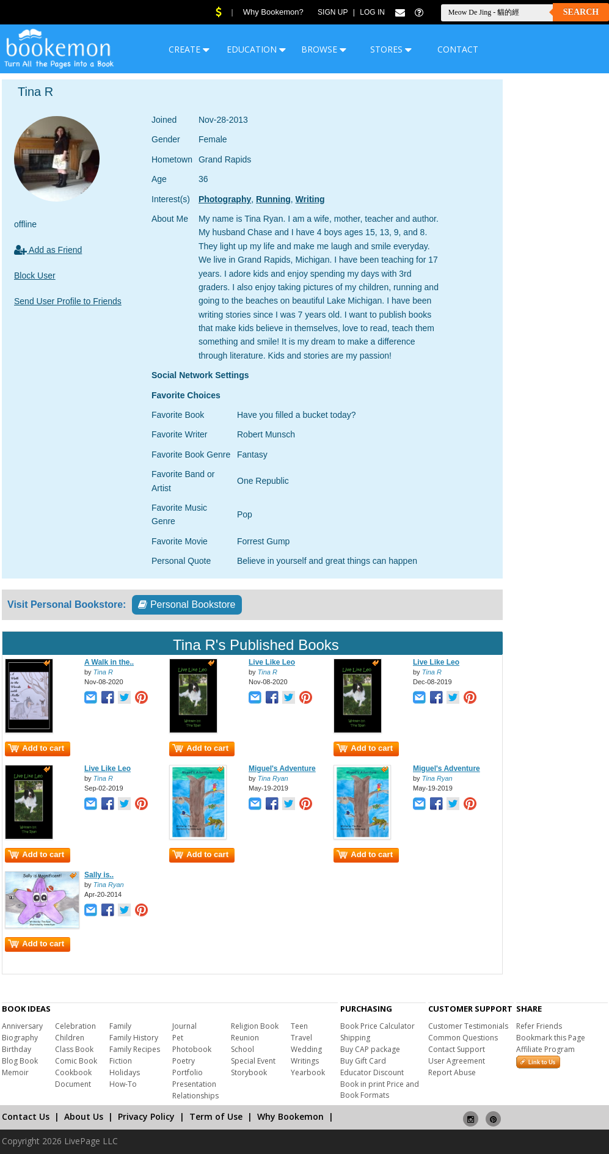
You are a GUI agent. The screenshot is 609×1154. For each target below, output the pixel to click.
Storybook (249, 1072)
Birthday (16, 1049)
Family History (133, 1037)
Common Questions (463, 1037)
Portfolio (187, 1072)
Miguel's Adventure (282, 768)
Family (120, 1026)
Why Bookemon (290, 1116)
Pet (177, 1037)
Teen (299, 1026)
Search (581, 11)
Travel (301, 1037)
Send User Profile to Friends (68, 301)
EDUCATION (256, 49)
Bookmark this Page (550, 1037)
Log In (372, 12)
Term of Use (216, 1116)
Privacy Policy (146, 1116)
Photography (225, 199)
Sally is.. (99, 875)
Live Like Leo (272, 662)
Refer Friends (539, 1026)
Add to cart (36, 748)
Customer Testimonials (468, 1026)
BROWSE (323, 49)
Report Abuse (452, 1072)
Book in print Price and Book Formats (379, 1089)
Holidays (124, 1072)
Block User (35, 275)
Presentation (194, 1084)
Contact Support (456, 1049)
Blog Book (20, 1061)
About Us (83, 1116)
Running (273, 199)
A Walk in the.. (109, 662)
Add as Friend (48, 250)
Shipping (355, 1037)
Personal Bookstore (186, 604)
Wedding (306, 1049)
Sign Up (333, 12)
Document (73, 1084)
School (242, 1049)
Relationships (195, 1095)
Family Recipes (134, 1049)
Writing (310, 199)
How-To (123, 1084)
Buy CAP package (370, 1049)
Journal (184, 1026)
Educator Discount (372, 1072)
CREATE (189, 49)
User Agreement (456, 1061)
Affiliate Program (545, 1049)
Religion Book (255, 1026)
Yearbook (308, 1072)
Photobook (191, 1049)
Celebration (75, 1026)
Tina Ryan (273, 778)
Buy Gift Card (363, 1061)
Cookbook (73, 1072)
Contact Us (25, 1116)
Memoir (15, 1072)
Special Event (253, 1061)
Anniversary (22, 1026)
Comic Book (76, 1061)
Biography (20, 1037)
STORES (391, 49)
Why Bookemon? (273, 11)
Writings (305, 1061)
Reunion (245, 1037)
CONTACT (457, 49)
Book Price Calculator (377, 1026)
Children (69, 1037)
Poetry (183, 1061)
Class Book (74, 1049)
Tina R (103, 672)
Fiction (120, 1061)
